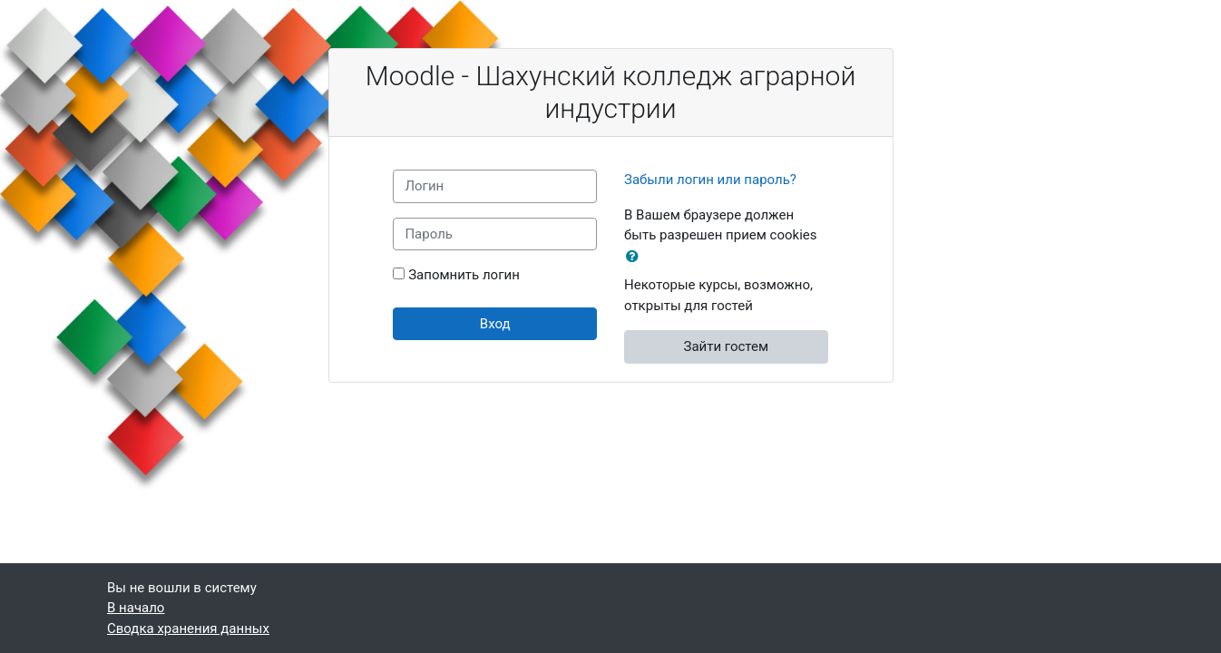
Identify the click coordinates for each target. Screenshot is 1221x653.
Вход (495, 324)
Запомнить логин (464, 275)
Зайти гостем (725, 346)
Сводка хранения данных (188, 628)
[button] (636, 257)
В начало (135, 607)
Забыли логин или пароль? (710, 179)
